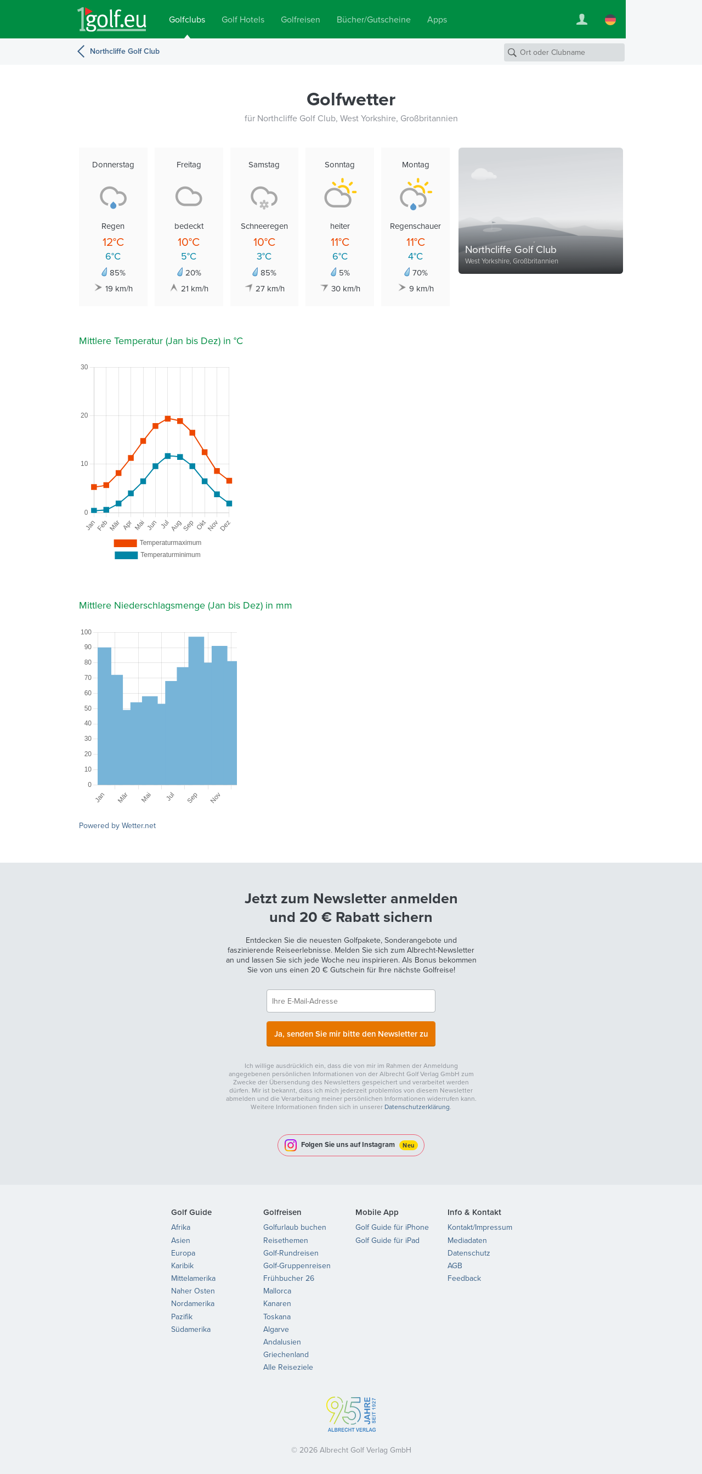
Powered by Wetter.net (117, 825)
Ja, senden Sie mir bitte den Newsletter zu (351, 1031)
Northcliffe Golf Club (125, 51)
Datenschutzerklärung (417, 1104)
